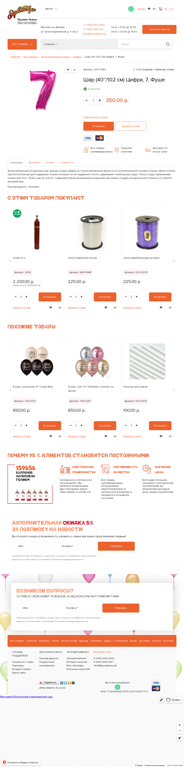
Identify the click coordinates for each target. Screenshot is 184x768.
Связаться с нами (22, 661)
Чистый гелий (69, 640)
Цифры (77, 56)
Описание (16, 162)
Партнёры (18, 665)
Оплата (50, 162)
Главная (15, 56)
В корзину (99, 126)
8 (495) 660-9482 (104, 658)
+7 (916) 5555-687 (93, 29)
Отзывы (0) (67, 162)
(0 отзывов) (146, 69)
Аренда (83, 640)
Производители (48, 658)
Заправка (96, 640)
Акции (133, 640)
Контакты (168, 640)
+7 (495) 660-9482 (94, 24)
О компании (120, 640)
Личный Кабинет (76, 658)
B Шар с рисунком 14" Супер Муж (33, 386)
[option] (37, 261)
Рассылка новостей (78, 669)
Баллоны (44, 640)
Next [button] (173, 261)
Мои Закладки (75, 665)
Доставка (34, 162)
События (49, 44)
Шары (107, 640)
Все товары (20, 44)
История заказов (76, 661)
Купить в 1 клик (131, 126)
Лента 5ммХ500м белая (82, 257)
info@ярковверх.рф (94, 33)
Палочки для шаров (135, 386)
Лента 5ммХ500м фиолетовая (141, 257)
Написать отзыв (164, 69)
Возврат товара (21, 669)
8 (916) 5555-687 (103, 661)
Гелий (55, 640)
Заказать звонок (159, 29)
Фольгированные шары (55, 56)
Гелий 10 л (19, 257)
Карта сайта (19, 672)
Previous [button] (10, 261)
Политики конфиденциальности (67, 559)
